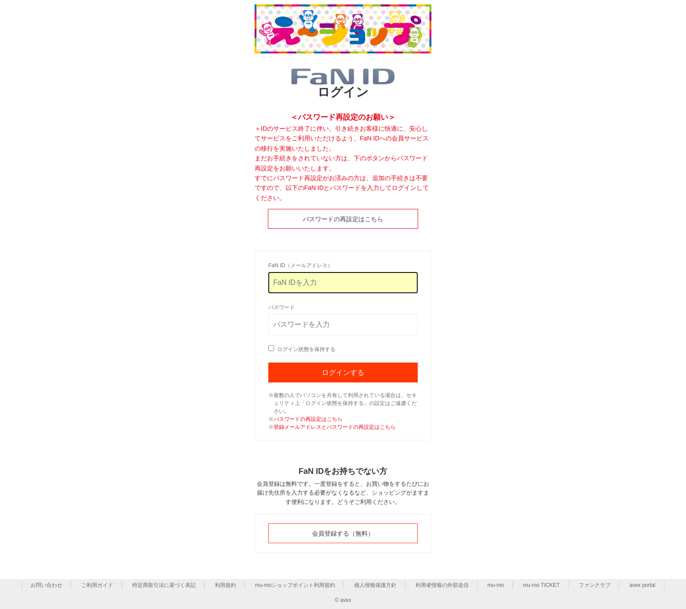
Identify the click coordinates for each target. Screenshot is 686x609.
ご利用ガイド (97, 585)
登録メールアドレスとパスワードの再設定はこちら (335, 427)
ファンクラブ (594, 585)
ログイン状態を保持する (306, 349)
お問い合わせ (46, 585)
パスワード (281, 307)
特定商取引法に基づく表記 (164, 585)
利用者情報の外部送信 (442, 585)
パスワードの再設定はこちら (343, 219)
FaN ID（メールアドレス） (300, 265)
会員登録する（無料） (343, 533)
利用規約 (225, 585)
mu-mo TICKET (541, 585)
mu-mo (496, 585)
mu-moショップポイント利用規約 (295, 585)
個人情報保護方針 (375, 585)
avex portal (642, 585)
